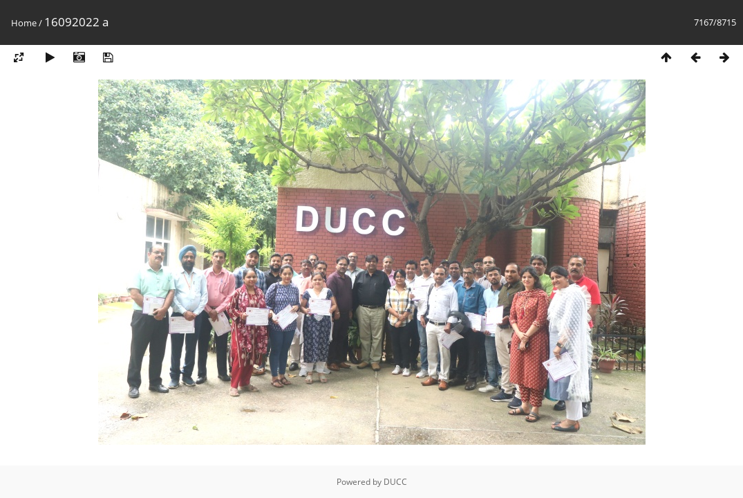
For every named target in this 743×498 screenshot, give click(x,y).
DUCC (395, 482)
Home (24, 23)
